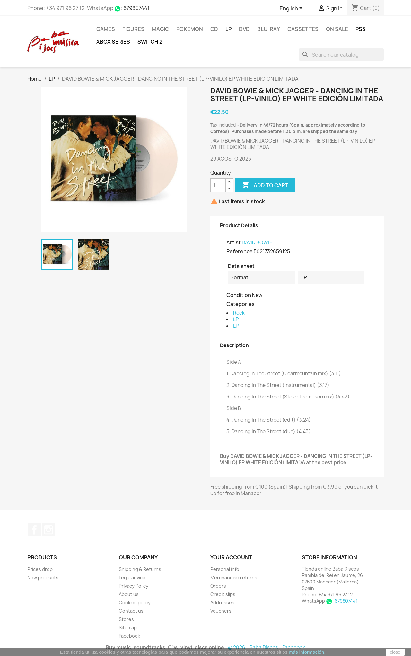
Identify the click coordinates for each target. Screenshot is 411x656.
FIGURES (133, 28)
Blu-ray (268, 28)
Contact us (131, 611)
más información (306, 652)
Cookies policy (135, 602)
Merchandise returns (233, 577)
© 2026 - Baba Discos (253, 647)
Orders (218, 586)
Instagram (48, 529)
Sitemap (128, 628)
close (395, 652)
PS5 (360, 28)
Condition (238, 295)
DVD (244, 28)
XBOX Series (113, 41)
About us (129, 594)
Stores (126, 619)
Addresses (222, 602)
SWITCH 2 (149, 41)
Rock (239, 313)
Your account (231, 557)
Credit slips (222, 594)
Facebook (34, 529)
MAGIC (160, 28)
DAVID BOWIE (257, 242)
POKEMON (189, 28)
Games (105, 28)
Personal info (224, 569)
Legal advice (132, 577)
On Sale (337, 28)
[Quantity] (218, 185)
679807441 (136, 8)
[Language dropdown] (292, 9)
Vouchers (221, 611)
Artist (233, 242)
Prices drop (40, 569)
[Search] (341, 54)
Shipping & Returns (140, 569)
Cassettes (303, 28)
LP (228, 28)
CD (214, 28)
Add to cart (265, 185)
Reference (239, 251)
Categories (240, 304)
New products (42, 577)
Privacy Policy (133, 586)
